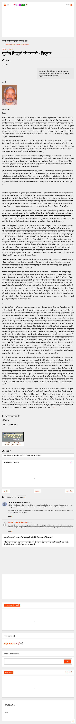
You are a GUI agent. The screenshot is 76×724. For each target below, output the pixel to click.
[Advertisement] (38, 23)
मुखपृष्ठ (6, 712)
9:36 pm (29, 522)
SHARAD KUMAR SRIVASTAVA (17, 522)
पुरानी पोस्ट (69, 491)
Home (4, 49)
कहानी (11, 49)
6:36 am (28, 502)
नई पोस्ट (5, 491)
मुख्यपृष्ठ (37, 491)
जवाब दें (10, 516)
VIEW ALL (68, 672)
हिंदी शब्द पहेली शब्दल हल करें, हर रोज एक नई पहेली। (17, 44)
